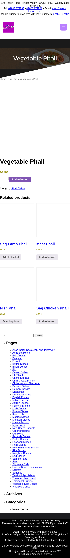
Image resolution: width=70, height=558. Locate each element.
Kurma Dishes (20, 411)
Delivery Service (21, 389)
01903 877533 (16, 8)
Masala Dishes (20, 422)
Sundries (17, 472)
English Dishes (20, 397)
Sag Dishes (18, 456)
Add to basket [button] (10, 257)
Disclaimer (18, 391)
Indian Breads (20, 400)
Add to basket (20, 179)
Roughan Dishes (21, 453)
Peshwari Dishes (21, 442)
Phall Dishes (14, 79)
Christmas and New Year (26, 383)
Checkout (17, 375)
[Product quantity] (4, 178)
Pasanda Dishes (21, 436)
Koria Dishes (19, 408)
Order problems (21, 431)
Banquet (17, 358)
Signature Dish (20, 464)
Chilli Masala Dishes (23, 380)
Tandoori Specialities (23, 475)
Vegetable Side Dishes (24, 484)
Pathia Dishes (20, 439)
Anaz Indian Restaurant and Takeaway (33, 350)
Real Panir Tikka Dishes (25, 447)
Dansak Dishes (20, 386)
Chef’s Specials (20, 378)
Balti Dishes (18, 355)
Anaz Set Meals (21, 352)
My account (18, 425)
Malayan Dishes (21, 419)
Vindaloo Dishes (21, 486)
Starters (16, 470)
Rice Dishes (19, 450)
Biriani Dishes (20, 366)
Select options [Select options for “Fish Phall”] (10, 321)
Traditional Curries (22, 481)
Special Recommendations (27, 467)
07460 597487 (61, 14)
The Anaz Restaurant (24, 478)
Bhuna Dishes (20, 364)
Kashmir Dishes (21, 405)
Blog (14, 369)
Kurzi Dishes (19, 414)
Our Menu (17, 433)
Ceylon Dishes (20, 372)
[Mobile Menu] (63, 27)
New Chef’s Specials (23, 428)
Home (3, 79)
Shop (15, 461)
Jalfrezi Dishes (20, 403)
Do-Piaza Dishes (21, 394)
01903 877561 (34, 8)
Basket (16, 361)
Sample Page (19, 458)
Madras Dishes (20, 417)
